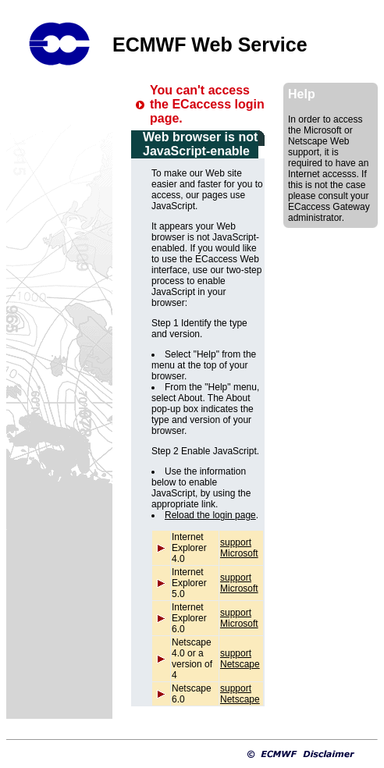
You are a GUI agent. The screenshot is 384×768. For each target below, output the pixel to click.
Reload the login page (210, 515)
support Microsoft (239, 548)
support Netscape (240, 659)
